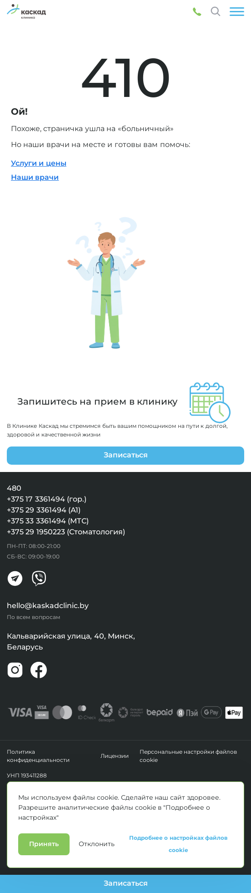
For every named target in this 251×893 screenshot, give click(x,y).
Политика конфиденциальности (38, 756)
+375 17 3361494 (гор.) (46, 499)
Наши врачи (35, 177)
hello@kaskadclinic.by (48, 605)
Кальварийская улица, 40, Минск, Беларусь (71, 641)
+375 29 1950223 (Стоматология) (66, 532)
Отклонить (97, 885)
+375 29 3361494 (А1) (43, 510)
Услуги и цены (38, 163)
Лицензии (114, 756)
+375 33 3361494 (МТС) (48, 521)
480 (14, 488)
